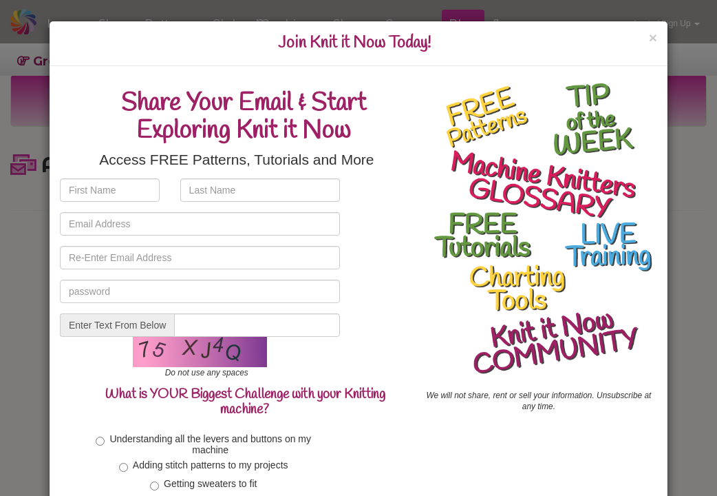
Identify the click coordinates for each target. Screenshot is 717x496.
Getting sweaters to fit (203, 484)
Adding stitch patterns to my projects (203, 465)
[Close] (653, 37)
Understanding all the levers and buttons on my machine (203, 444)
